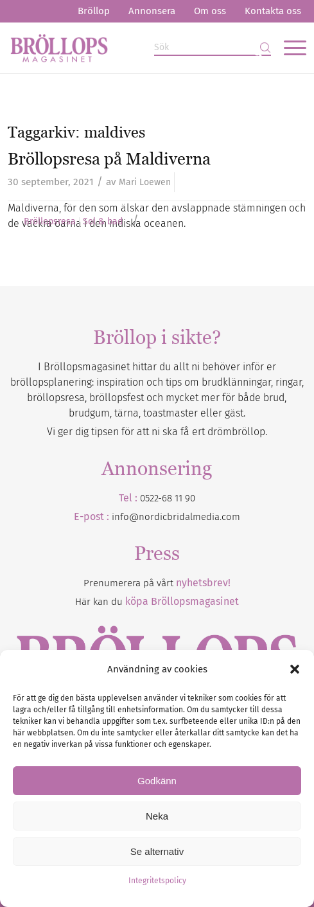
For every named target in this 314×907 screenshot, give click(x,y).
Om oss (210, 11)
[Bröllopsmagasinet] (127, 47)
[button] (294, 669)
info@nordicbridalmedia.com (176, 517)
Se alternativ (157, 851)
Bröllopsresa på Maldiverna (109, 158)
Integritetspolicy (157, 880)
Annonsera (151, 11)
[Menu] (288, 47)
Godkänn (157, 780)
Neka (157, 816)
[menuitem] (93, 11)
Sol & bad (103, 221)
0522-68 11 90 (167, 498)
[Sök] (212, 48)
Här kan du (157, 601)
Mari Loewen (145, 182)
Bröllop (94, 11)
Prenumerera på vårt (157, 583)
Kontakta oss (273, 11)
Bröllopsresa (50, 221)
